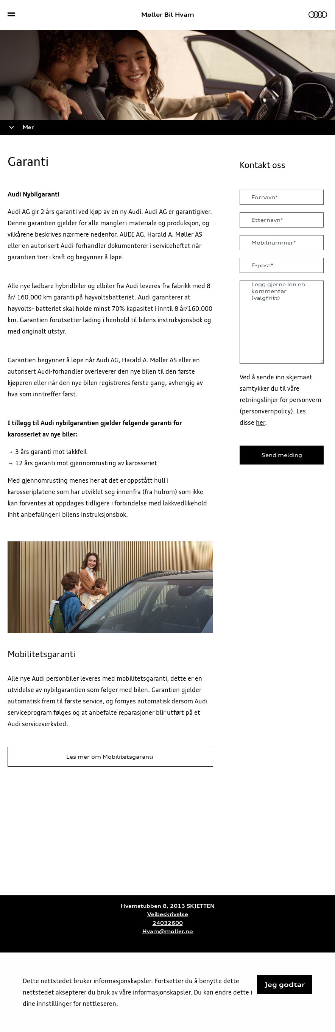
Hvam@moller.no (167, 931)
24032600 (168, 923)
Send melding (282, 455)
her (260, 422)
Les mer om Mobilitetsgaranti (110, 757)
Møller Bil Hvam (167, 14)
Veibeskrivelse (167, 914)
